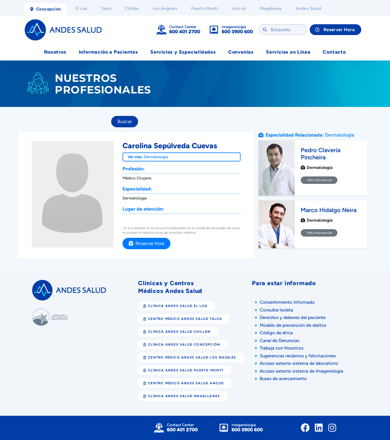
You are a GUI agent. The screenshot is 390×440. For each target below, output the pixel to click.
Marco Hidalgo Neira (328, 210)
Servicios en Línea (288, 52)
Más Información (319, 180)
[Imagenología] (214, 29)
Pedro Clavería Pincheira (320, 153)
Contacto (334, 52)
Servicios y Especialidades (183, 52)
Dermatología (156, 157)
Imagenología (234, 27)
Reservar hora (146, 243)
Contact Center (182, 27)
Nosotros (55, 52)
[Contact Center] (161, 29)
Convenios (241, 52)
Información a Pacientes (108, 52)
